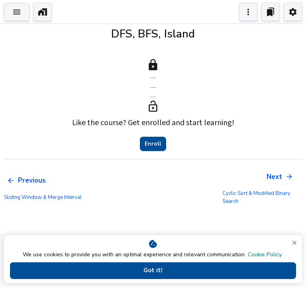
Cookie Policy (265, 254)
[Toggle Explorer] (16, 12)
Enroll (153, 144)
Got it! (153, 270)
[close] (294, 242)
